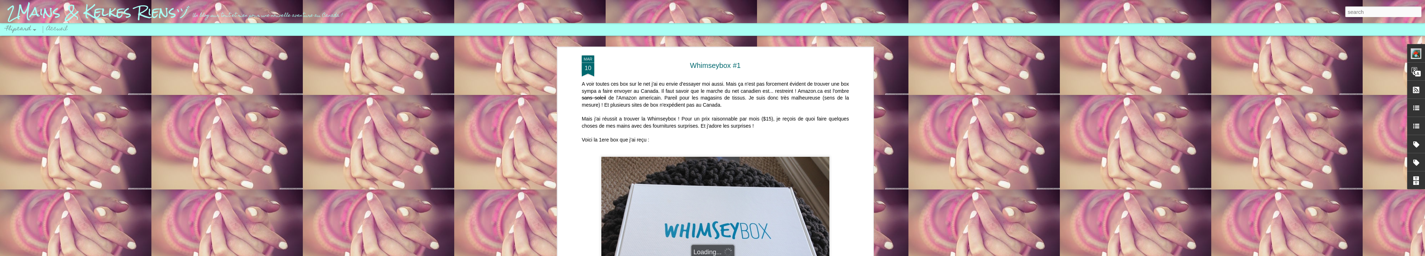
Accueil (57, 29)
